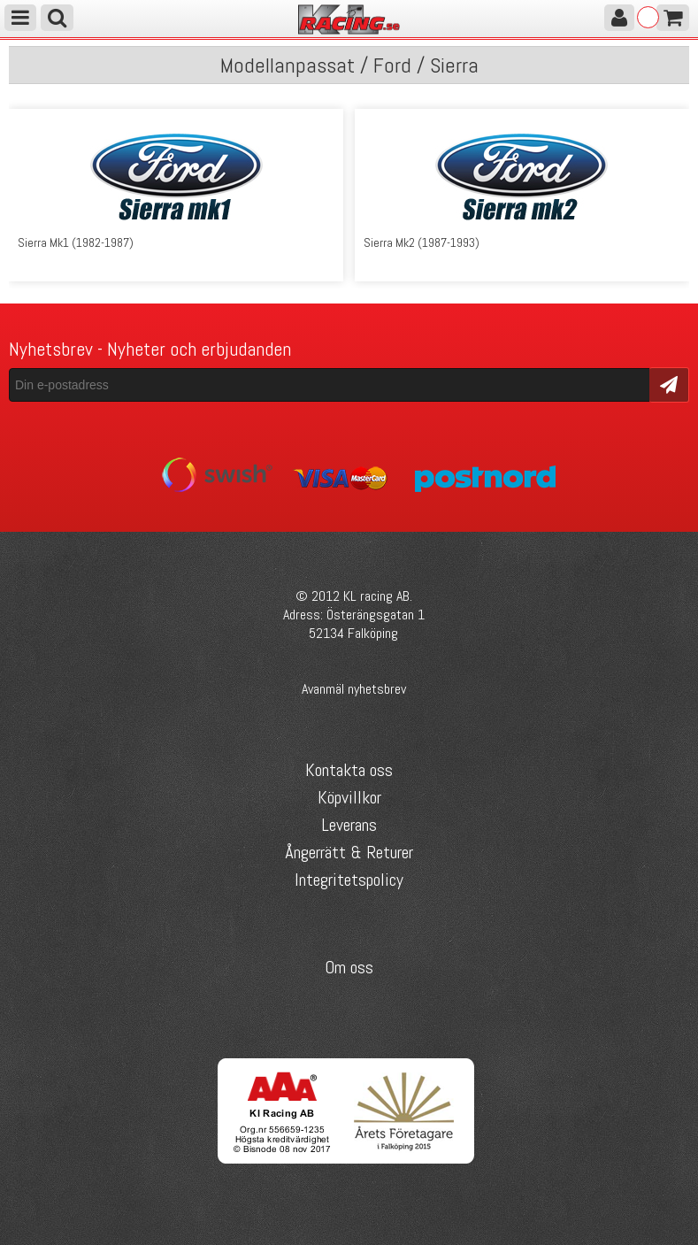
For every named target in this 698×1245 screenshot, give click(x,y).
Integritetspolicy (349, 879)
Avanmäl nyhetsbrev (354, 689)
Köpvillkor (349, 797)
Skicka (669, 383)
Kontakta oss (349, 769)
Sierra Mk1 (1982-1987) (76, 242)
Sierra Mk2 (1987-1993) (421, 242)
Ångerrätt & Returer (349, 852)
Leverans (349, 824)
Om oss (349, 967)
